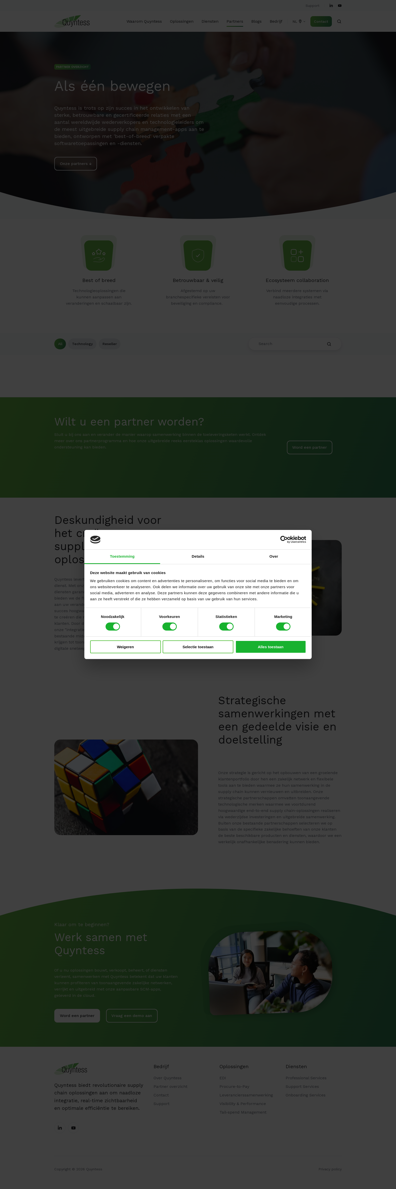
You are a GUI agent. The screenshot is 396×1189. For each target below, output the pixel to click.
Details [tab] (198, 556)
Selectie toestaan (198, 647)
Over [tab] (273, 556)
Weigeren (125, 647)
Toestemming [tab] (122, 556)
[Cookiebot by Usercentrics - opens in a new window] (284, 539)
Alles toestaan (271, 647)
